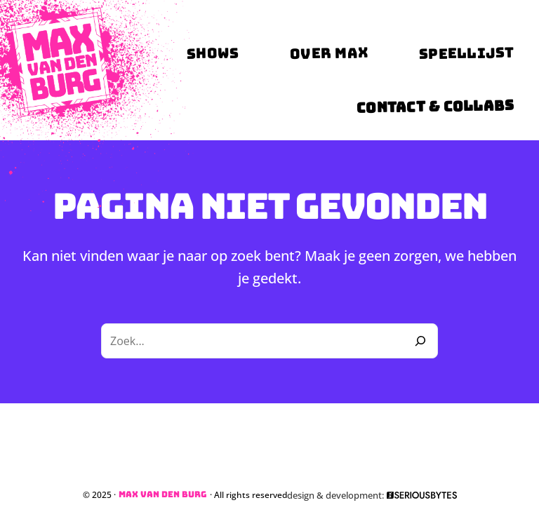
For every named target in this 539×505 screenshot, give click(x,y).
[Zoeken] (420, 341)
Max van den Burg (163, 494)
